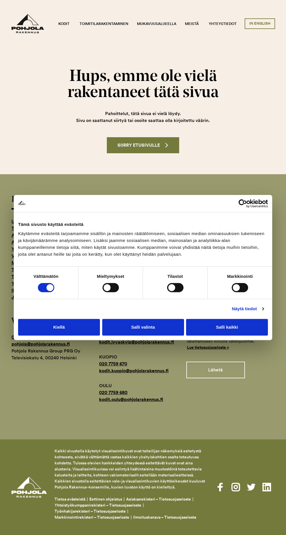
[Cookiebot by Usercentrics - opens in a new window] (243, 203)
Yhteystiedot (223, 23)
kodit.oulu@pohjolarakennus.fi (131, 399)
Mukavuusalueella (156, 23)
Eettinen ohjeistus (105, 499)
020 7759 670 (113, 364)
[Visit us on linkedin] (267, 487)
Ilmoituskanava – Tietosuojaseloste (165, 517)
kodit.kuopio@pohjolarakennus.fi (134, 371)
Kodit (63, 23)
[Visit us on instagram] (236, 487)
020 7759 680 (113, 392)
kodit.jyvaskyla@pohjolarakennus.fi (136, 342)
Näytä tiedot (244, 308)
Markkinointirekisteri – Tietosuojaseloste (92, 517)
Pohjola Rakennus (31, 24)
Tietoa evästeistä (70, 499)
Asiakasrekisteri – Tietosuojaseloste (158, 499)
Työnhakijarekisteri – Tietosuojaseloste (90, 511)
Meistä (192, 23)
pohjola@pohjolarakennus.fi (40, 344)
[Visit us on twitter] (251, 487)
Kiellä (59, 327)
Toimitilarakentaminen (104, 23)
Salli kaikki (227, 327)
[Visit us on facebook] (220, 487)
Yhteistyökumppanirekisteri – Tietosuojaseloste (98, 505)
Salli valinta (143, 327)
